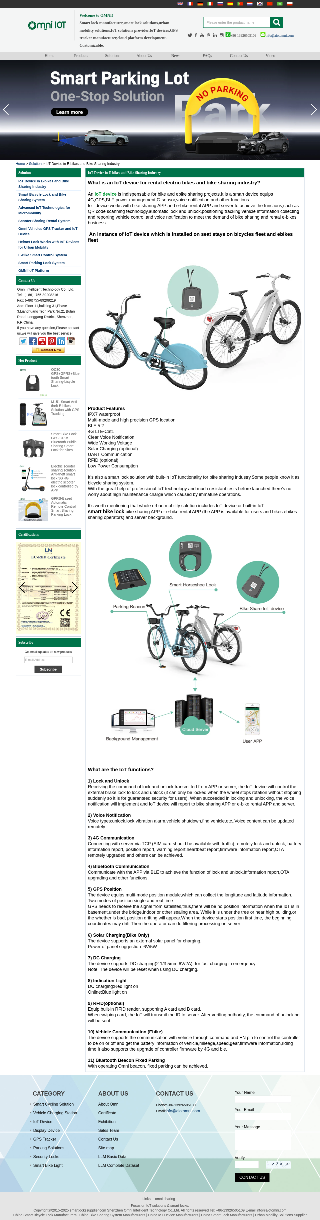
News (175, 55)
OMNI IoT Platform (33, 271)
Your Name (244, 1092)
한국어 (259, 3)
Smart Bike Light (47, 1165)
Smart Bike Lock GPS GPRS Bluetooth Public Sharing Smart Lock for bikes (64, 442)
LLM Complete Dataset (118, 1165)
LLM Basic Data (112, 1157)
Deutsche (199, 3)
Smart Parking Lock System (41, 263)
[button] (314, 109)
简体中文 (269, 3)
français (189, 3)
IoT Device (42, 1122)
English (179, 3)
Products (81, 55)
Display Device (46, 1130)
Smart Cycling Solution (53, 1104)
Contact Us (239, 55)
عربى (279, 3)
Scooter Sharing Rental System (44, 221)
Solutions (112, 55)
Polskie (289, 3)
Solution (35, 164)
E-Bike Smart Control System (42, 255)
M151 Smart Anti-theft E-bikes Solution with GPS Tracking (65, 408)
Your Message (247, 1127)
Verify (240, 1158)
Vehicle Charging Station (55, 1113)
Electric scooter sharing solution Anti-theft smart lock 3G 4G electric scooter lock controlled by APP (64, 478)
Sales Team (108, 1130)
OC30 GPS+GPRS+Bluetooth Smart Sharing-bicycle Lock (65, 378)
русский (219, 3)
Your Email (244, 1110)
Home (49, 55)
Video (270, 55)
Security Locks (46, 1157)
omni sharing (165, 1199)
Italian (209, 3)
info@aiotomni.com (277, 35)
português (239, 3)
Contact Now (48, 350)
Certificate (107, 1113)
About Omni (108, 1104)
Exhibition (107, 1122)
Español (229, 3)
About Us (144, 55)
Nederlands (249, 3)
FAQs (207, 55)
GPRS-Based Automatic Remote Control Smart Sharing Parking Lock (63, 506)
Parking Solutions (48, 1148)
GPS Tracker (44, 1139)
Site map (106, 1148)
